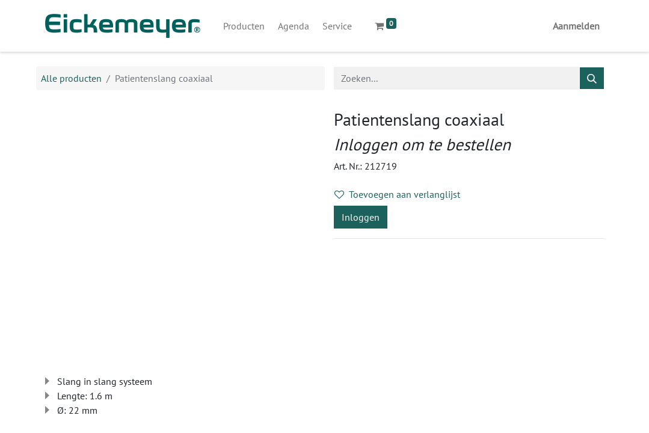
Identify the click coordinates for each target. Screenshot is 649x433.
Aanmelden (576, 26)
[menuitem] (243, 26)
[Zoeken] (591, 78)
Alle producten (71, 78)
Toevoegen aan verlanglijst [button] (397, 194)
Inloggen (361, 217)
